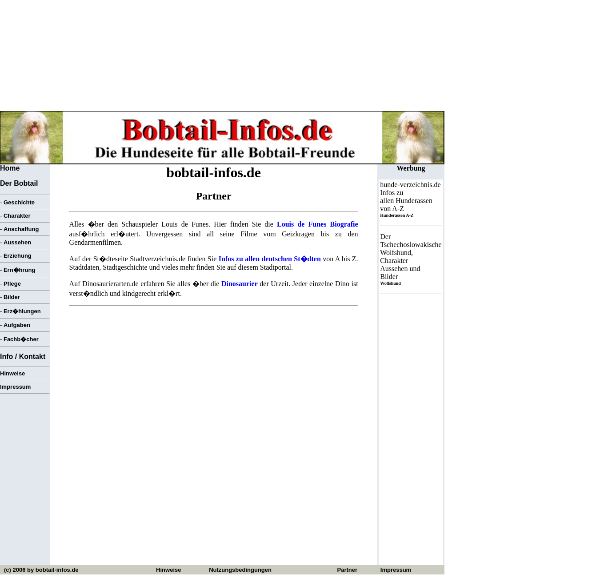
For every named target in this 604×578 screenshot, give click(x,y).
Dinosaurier (239, 283)
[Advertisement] (213, 375)
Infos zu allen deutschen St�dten (270, 259)
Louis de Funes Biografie (317, 224)
